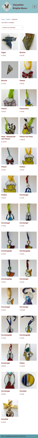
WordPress (22, 436)
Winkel (8, 19)
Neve (2, 436)
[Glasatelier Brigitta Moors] (15, 6)
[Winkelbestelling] (12, 27)
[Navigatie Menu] (35, 6)
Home (3, 19)
